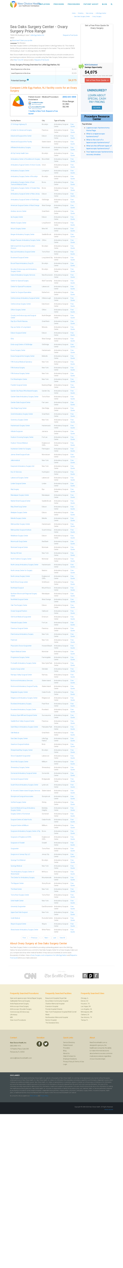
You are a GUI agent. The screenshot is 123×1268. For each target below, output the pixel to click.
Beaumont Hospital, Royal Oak (55, 998)
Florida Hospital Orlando (53, 1009)
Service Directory (69, 1042)
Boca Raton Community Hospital (56, 1001)
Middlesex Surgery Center (19, 536)
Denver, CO (84, 1001)
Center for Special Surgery (20, 281)
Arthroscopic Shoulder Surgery (21, 1009)
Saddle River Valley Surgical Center (22, 721)
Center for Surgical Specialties (21, 292)
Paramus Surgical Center (19, 628)
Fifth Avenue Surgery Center (20, 373)
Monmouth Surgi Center (19, 541)
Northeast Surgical (17, 588)
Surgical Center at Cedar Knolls (21, 819)
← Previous (33, 938)
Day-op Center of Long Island (21, 327)
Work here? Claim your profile (21, 40)
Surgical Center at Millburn (20, 825)
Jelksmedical (15, 460)
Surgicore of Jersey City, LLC (20, 854)
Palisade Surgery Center (19, 622)
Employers (44, 4)
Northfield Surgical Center (19, 599)
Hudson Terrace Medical (19, 443)
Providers (59, 4)
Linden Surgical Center (18, 483)
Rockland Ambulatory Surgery (21, 704)
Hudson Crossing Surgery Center (22, 437)
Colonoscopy (15, 1012)
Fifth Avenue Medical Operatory (21, 362)
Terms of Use (79, 1061)
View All (62, 938)
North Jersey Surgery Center (20, 576)
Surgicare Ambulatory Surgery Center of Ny (25, 831)
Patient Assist (91, 4)
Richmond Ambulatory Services (22, 680)
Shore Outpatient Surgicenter (20, 756)
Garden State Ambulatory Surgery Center (24, 396)
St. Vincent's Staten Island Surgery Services (25, 790)
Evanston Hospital (51, 1006)
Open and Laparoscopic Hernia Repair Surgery (26, 998)
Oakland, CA (85, 1014)
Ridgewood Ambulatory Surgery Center (24, 698)
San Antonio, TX (86, 1017)
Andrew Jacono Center (18, 211)
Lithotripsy (13, 1014)
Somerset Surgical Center (19, 779)
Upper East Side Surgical (19, 912)
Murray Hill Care (16, 553)
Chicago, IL (84, 998)
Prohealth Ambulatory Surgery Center (23, 663)
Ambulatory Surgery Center (20, 171)
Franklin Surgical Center (19, 385)
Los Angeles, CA (86, 1009)
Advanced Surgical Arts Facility (21, 142)
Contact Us (72, 1056)
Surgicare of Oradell (17, 843)
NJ (43, 35)
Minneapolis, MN (86, 1012)
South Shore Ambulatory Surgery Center (24, 785)
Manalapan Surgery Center (20, 495)
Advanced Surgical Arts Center (21, 136)
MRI (11, 1017)
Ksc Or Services (16, 472)
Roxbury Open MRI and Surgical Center (24, 715)
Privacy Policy (68, 1061)
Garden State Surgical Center (20, 402)
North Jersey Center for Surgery (21, 570)
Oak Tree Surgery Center (19, 605)
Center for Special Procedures (21, 286)
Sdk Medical (15, 733)
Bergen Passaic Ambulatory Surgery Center (25, 240)
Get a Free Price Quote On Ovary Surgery (97, 26)
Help (64, 1056)
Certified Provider (37, 102)
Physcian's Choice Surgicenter (21, 646)
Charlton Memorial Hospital (54, 1004)
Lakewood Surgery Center (19, 478)
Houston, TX (85, 1004)
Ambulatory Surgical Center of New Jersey (25, 194)
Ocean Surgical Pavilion (19, 611)
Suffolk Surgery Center (18, 802)
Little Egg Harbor (36, 35)
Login (65, 1064)
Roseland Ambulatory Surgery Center (23, 709)
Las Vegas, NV (86, 1006)
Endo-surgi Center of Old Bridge (21, 344)
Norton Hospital (51, 1020)
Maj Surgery (15, 489)
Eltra (12, 339)
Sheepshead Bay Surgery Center (22, 750)
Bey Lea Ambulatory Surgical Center (23, 252)
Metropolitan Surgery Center (20, 524)
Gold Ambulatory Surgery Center (22, 414)
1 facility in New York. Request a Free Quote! (43, 112)
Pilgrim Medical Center (18, 651)
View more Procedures (18, 1020)
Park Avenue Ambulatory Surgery (22, 634)
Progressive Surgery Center (20, 657)
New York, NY (18, 60)
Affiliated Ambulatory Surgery (21, 147)
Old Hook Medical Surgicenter (21, 617)
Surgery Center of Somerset (20, 814)
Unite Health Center (17, 901)
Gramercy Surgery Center (19, 420)
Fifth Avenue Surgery (18, 368)
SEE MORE (97, 108)
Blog (104, 4)
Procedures (74, 4)
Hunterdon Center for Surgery (21, 449)
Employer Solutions (70, 1059)
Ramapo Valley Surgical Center (21, 675)
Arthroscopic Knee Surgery (19, 1006)
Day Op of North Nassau (19, 321)
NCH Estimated (91, 65)
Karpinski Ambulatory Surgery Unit (22, 466)
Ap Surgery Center (17, 217)
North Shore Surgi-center (19, 582)
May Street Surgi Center (19, 507)
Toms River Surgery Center (20, 895)
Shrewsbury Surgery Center (20, 767)
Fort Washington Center (19, 379)
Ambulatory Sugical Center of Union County (26, 165)
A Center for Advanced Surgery (21, 130)
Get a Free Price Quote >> (97, 80)
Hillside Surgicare (17, 431)
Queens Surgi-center (18, 669)
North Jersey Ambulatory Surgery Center (24, 565)
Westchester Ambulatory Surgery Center (24, 930)
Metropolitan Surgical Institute (21, 530)
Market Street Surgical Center (20, 501)
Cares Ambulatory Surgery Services (23, 275)
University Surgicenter (18, 906)
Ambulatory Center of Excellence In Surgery (25, 159)
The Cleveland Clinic (52, 1023)
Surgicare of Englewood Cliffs (21, 837)
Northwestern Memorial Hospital (56, 1017)
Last (54, 938)
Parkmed (14, 640)
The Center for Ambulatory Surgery (23, 877)
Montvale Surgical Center (19, 547)
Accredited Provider (38, 107)
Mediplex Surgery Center (19, 512)
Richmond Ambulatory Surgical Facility (24, 686)
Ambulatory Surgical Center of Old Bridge (25, 199)
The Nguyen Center (17, 883)
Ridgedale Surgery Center (19, 692)
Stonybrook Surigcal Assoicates (22, 796)
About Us (66, 1053)
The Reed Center (16, 889)
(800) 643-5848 (69, 97)
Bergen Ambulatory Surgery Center (22, 234)
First (24, 938)
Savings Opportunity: (93, 67)
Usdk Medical (15, 918)
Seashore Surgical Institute (20, 744)
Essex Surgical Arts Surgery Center (23, 356)
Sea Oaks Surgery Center (32, 26)
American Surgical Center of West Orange (25, 205)
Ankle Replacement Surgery (19, 1004)
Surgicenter (15, 848)
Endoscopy (25, 1012)
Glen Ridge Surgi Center (19, 408)
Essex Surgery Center (18, 350)
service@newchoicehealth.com (21, 1058)
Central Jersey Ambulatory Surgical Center (25, 298)
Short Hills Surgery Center (19, 762)
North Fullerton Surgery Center (21, 559)
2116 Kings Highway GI (19, 124)
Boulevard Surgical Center (19, 257)
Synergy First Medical (18, 860)
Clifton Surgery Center (18, 310)
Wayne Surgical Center (18, 924)
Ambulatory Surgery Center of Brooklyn (24, 176)
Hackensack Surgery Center (20, 425)
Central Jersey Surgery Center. (21, 304)
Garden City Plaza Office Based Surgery (24, 391)
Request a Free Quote (70, 35)
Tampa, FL (84, 1020)
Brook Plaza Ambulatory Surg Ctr (22, 263)
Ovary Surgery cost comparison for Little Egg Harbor (49, 955)
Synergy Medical (16, 866)
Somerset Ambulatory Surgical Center (24, 773)
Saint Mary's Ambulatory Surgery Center (24, 727)
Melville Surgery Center (18, 518)
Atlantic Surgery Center (18, 223)
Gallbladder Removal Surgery (20, 1001)
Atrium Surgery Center (18, 228)
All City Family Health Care (19, 153)
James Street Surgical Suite (20, 454)
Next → (47, 938)
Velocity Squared (108, 1109)
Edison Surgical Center (18, 333)
